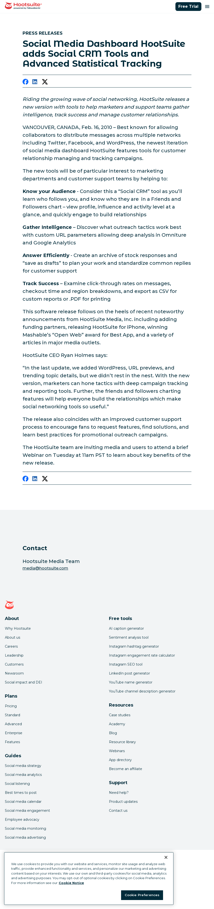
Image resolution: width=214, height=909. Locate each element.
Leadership (14, 655)
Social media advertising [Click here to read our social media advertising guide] (25, 837)
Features (12, 742)
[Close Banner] (166, 857)
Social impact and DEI (23, 682)
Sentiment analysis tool (128, 637)
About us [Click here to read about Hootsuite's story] (12, 637)
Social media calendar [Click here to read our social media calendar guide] (23, 801)
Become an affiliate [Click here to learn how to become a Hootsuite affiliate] (125, 769)
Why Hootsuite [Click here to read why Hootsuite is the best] (18, 628)
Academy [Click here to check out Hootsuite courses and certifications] (117, 724)
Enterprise (13, 733)
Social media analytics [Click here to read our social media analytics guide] (23, 774)
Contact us (118, 810)
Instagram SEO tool (125, 664)
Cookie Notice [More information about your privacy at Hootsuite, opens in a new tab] (71, 883)
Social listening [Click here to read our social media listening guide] (17, 783)
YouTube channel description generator (142, 691)
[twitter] (45, 83)
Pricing (11, 706)
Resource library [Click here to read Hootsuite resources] (122, 742)
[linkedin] (35, 83)
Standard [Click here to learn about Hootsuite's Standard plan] (12, 715)
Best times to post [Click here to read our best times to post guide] (21, 792)
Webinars (117, 751)
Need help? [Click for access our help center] (119, 792)
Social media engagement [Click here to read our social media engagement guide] (27, 810)
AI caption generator (126, 628)
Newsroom (14, 673)
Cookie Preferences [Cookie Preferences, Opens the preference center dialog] (142, 895)
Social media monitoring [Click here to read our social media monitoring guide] (25, 828)
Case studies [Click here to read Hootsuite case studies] (119, 715)
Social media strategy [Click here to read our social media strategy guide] (23, 766)
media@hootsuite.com (45, 568)
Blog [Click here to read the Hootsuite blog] (113, 733)
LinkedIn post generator (129, 673)
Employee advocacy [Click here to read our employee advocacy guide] (22, 819)
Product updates (123, 801)
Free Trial (188, 6)
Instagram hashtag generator (134, 646)
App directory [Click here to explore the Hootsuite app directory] (120, 760)
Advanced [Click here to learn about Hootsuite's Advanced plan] (13, 724)
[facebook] (25, 83)
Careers (11, 646)
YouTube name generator (130, 682)
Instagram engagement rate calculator (142, 655)
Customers (14, 664)
